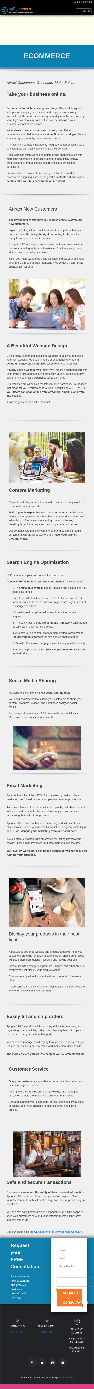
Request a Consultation (72, 1297)
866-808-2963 (83, 2)
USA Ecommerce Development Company (58, 1231)
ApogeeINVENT (67, 1377)
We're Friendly (17, 1332)
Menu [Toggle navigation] (84, 10)
